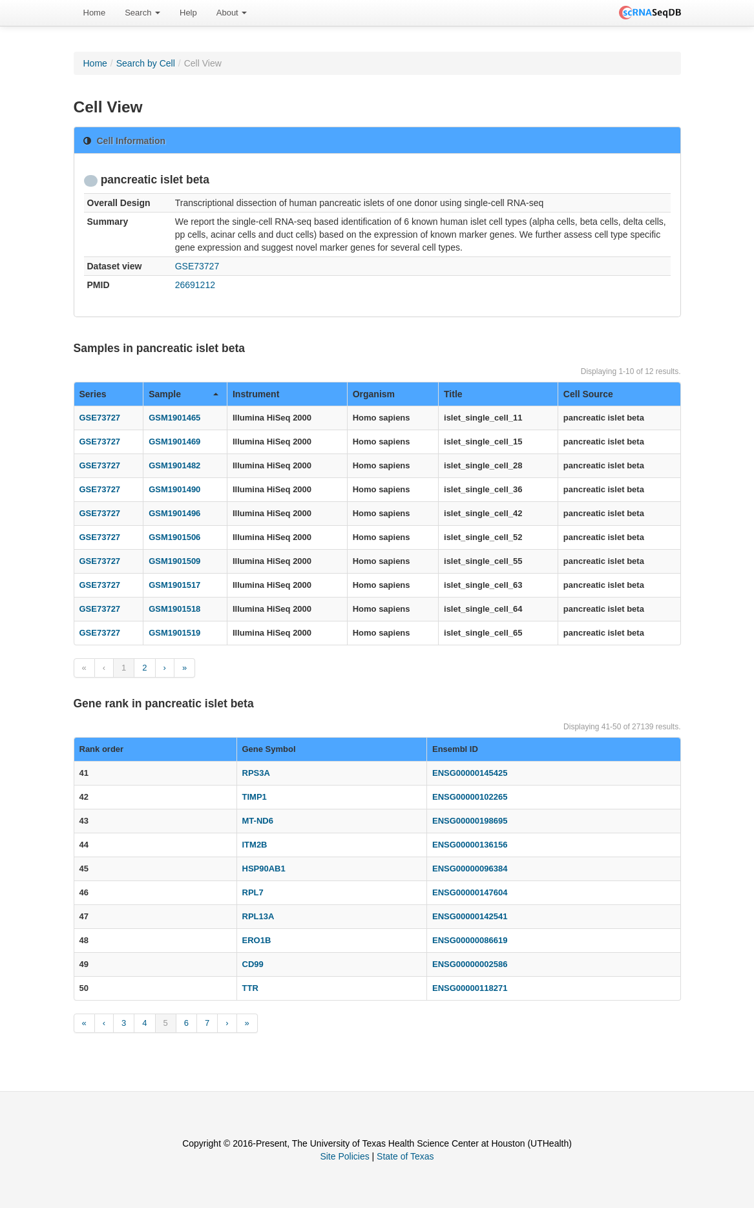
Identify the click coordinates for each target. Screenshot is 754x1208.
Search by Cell (145, 63)
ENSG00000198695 (469, 821)
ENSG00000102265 (469, 797)
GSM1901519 (174, 633)
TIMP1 (254, 797)
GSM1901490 (174, 489)
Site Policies (344, 1156)
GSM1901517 (174, 585)
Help (188, 12)
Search (142, 12)
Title (453, 394)
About (231, 12)
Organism (374, 394)
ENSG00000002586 (469, 964)
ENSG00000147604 (469, 892)
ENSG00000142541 (469, 916)
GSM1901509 (174, 561)
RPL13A (258, 916)
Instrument (256, 394)
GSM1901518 (174, 609)
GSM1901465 (174, 417)
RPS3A (256, 773)
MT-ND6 (257, 821)
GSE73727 (197, 266)
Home (94, 12)
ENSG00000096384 (469, 868)
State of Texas (405, 1156)
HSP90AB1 (264, 868)
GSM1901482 (174, 465)
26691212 (195, 285)
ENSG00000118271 (469, 988)
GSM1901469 (174, 441)
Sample (183, 394)
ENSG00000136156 (469, 844)
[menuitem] (95, 13)
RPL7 (253, 892)
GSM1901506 (174, 537)
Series (93, 394)
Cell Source (588, 394)
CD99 (253, 964)
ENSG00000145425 (469, 773)
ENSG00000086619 (469, 940)
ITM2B (254, 844)
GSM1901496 (174, 513)
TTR (250, 988)
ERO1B (256, 940)
